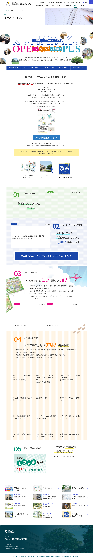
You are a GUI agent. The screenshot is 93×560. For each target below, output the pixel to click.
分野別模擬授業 (63, 67)
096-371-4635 (10, 548)
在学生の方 (59, 2)
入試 (75, 5)
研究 (47, 5)
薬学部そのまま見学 (78, 67)
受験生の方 (43, 2)
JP (83, 2)
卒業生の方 (51, 2)
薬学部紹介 (39, 5)
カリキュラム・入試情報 (31, 67)
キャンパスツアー (48, 67)
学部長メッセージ (14, 67)
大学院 (59, 5)
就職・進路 (67, 5)
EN (86, 2)
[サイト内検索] (91, 2)
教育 (52, 5)
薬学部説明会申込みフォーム (46, 137)
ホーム (7, 10)
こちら (62, 457)
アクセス (67, 2)
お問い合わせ (75, 2)
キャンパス (83, 5)
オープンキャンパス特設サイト (46, 89)
